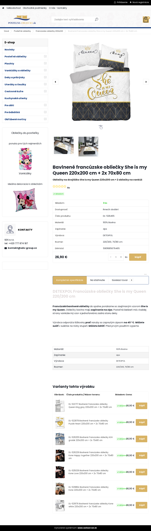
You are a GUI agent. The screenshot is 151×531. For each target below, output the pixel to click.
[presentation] (55, 82)
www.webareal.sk (87, 527)
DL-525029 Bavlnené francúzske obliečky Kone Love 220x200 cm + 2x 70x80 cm (88, 472)
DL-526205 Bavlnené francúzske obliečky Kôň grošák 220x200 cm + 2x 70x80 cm (91, 439)
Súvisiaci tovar (123, 280)
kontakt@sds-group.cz (22, 248)
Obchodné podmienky (35, 8)
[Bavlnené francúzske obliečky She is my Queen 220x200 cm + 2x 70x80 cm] (101, 82)
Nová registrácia (141, 2)
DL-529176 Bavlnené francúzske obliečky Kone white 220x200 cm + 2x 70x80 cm (91, 505)
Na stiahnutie (97, 280)
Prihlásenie (122, 2)
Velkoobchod (13, 8)
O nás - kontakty (58, 8)
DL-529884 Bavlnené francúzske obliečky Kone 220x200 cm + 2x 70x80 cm (89, 488)
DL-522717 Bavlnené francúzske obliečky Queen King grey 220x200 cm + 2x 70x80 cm (90, 405)
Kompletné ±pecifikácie (69, 280)
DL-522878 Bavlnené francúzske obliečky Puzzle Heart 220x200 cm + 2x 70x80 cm (88, 422)
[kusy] (115, 257)
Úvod (6, 31)
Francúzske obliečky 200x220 (49, 31)
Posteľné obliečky (22, 31)
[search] (96, 20)
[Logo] (22, 19)
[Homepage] (3, 8)
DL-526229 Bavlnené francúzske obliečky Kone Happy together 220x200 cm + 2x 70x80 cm (91, 455)
